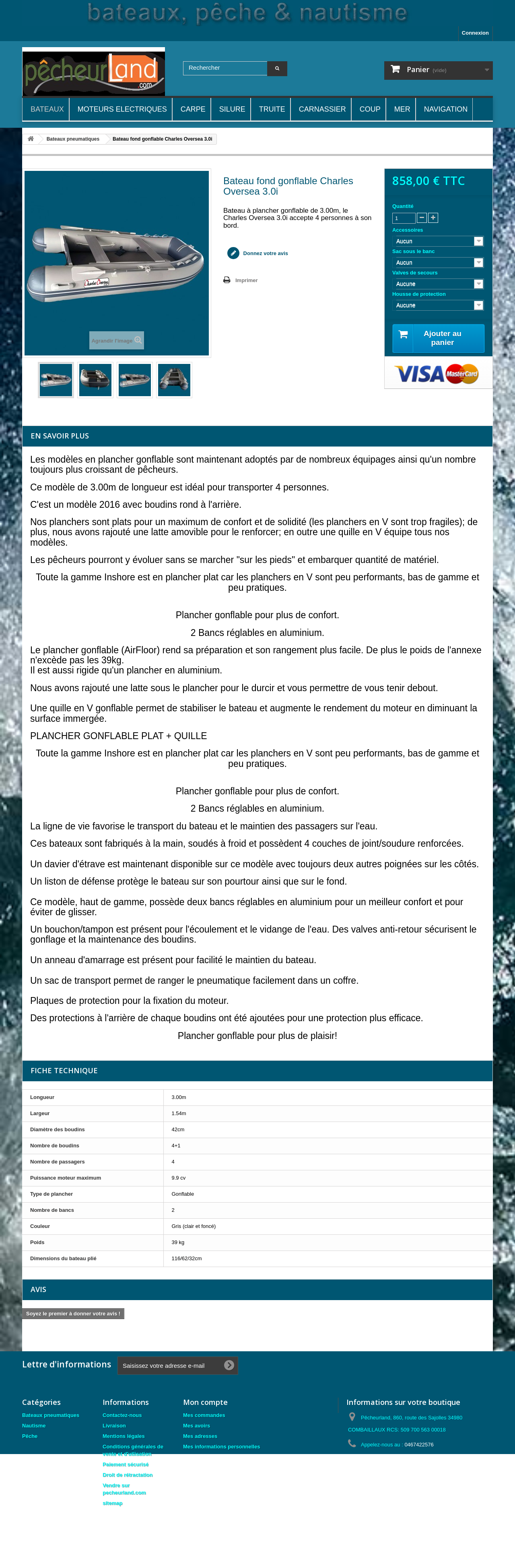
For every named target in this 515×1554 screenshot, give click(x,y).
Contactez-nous (122, 1415)
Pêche (29, 1436)
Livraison (114, 1426)
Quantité (403, 206)
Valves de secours (415, 273)
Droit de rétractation (127, 1475)
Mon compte (205, 1402)
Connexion (475, 33)
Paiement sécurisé (125, 1464)
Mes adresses (200, 1436)
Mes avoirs (196, 1426)
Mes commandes (204, 1415)
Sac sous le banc (414, 251)
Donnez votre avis (265, 253)
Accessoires (408, 230)
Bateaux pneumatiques (50, 1415)
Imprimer (246, 280)
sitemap (112, 1503)
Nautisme (34, 1426)
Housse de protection (419, 294)
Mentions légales (124, 1436)
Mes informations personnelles (221, 1447)
